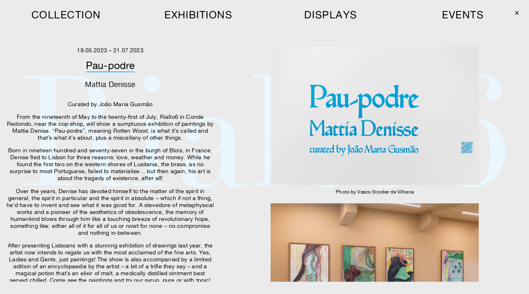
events (463, 15)
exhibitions (198, 15)
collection (66, 15)
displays (330, 15)
